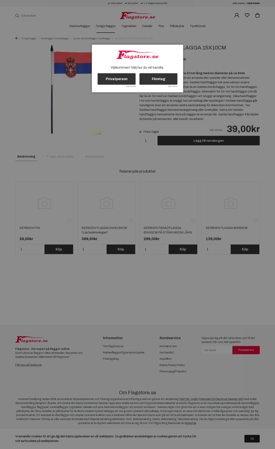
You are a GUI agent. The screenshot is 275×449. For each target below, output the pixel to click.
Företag (158, 79)
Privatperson (117, 79)
